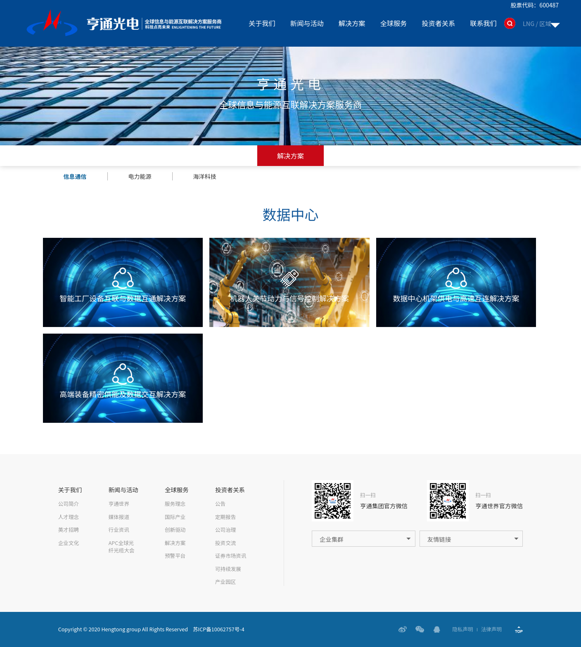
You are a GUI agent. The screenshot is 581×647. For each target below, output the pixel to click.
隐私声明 (462, 629)
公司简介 (68, 503)
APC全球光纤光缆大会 (122, 547)
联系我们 (483, 23)
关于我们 (262, 23)
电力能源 (140, 176)
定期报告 (225, 517)
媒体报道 (119, 517)
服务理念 (175, 503)
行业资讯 (119, 529)
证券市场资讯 (231, 555)
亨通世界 (119, 503)
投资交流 (225, 543)
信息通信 (75, 176)
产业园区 (225, 581)
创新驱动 (175, 529)
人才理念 (68, 517)
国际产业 (175, 517)
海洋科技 (204, 176)
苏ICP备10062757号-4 (218, 629)
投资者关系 (438, 23)
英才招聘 (68, 529)
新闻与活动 (307, 23)
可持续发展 (228, 569)
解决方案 (352, 23)
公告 (220, 503)
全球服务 (393, 23)
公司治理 (225, 529)
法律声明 (491, 629)
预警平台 (175, 555)
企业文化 (68, 543)
